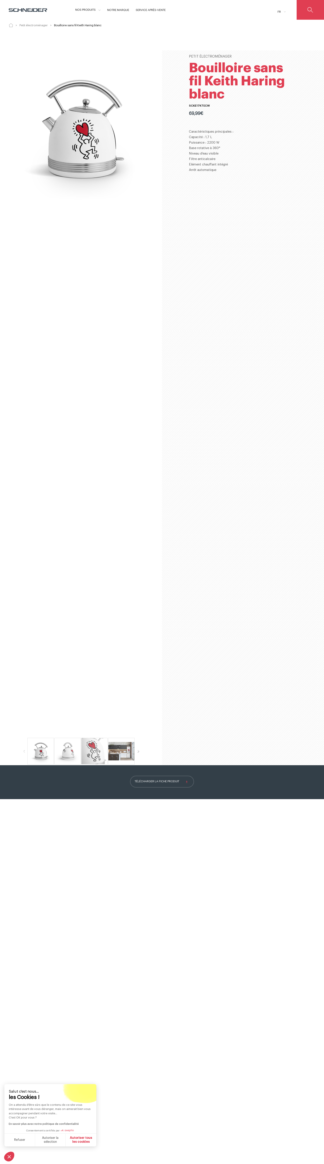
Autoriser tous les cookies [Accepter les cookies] (81, 1139)
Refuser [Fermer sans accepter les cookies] (19, 1139)
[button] (9, 1156)
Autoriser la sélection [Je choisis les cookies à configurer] (50, 1139)
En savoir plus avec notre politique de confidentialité (44, 1124)
